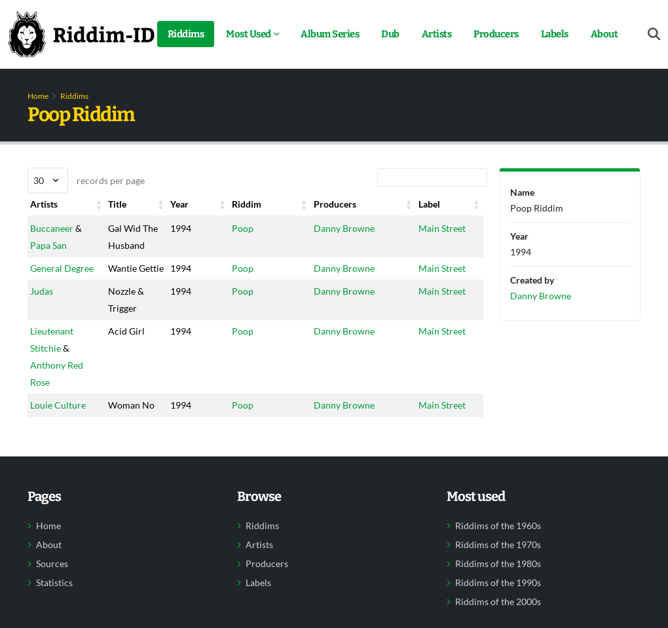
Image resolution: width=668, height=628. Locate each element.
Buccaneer (51, 228)
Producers (496, 34)
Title (117, 204)
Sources (52, 564)
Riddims (186, 34)
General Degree (62, 268)
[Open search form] (654, 34)
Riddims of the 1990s (498, 583)
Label (429, 204)
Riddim (246, 204)
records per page (86, 180)
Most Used (248, 34)
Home (38, 96)
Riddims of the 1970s (498, 545)
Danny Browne (344, 228)
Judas (41, 291)
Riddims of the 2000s (498, 602)
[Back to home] (81, 34)
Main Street (442, 228)
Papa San (48, 245)
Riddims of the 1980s (498, 564)
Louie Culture (58, 405)
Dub (390, 34)
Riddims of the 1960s (498, 526)
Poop (242, 228)
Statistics (54, 583)
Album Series (330, 34)
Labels (554, 34)
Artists (437, 34)
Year (179, 204)
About (604, 34)
